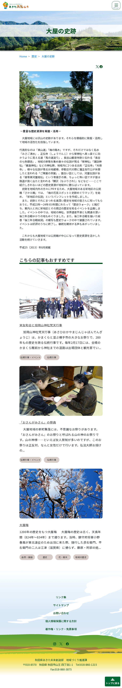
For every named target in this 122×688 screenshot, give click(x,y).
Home (23, 56)
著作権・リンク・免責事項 (61, 629)
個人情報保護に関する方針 (61, 621)
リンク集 (61, 597)
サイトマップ (61, 605)
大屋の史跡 (48, 56)
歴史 (34, 56)
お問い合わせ (61, 613)
